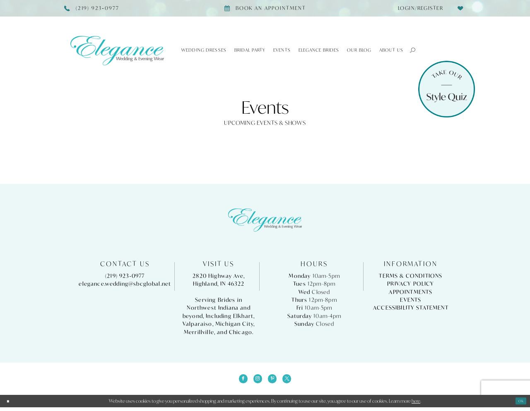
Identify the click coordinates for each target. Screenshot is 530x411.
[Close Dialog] (9, 404)
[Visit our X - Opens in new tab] (292, 380)
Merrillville (199, 332)
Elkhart (243, 316)
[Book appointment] (265, 8)
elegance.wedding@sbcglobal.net (125, 283)
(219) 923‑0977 (125, 276)
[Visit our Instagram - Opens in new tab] (256, 380)
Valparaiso (197, 323)
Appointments (410, 292)
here (416, 404)
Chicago (240, 332)
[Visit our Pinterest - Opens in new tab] (274, 380)
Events (410, 299)
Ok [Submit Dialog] (519, 404)
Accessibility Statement (410, 307)
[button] (409, 50)
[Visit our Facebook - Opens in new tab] (238, 380)
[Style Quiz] (446, 89)
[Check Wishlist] (460, 8)
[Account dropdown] (418, 8)
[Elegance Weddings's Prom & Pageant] (117, 50)
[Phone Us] (92, 8)
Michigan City (234, 323)
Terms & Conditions (410, 276)
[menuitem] (418, 8)
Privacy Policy (410, 283)
